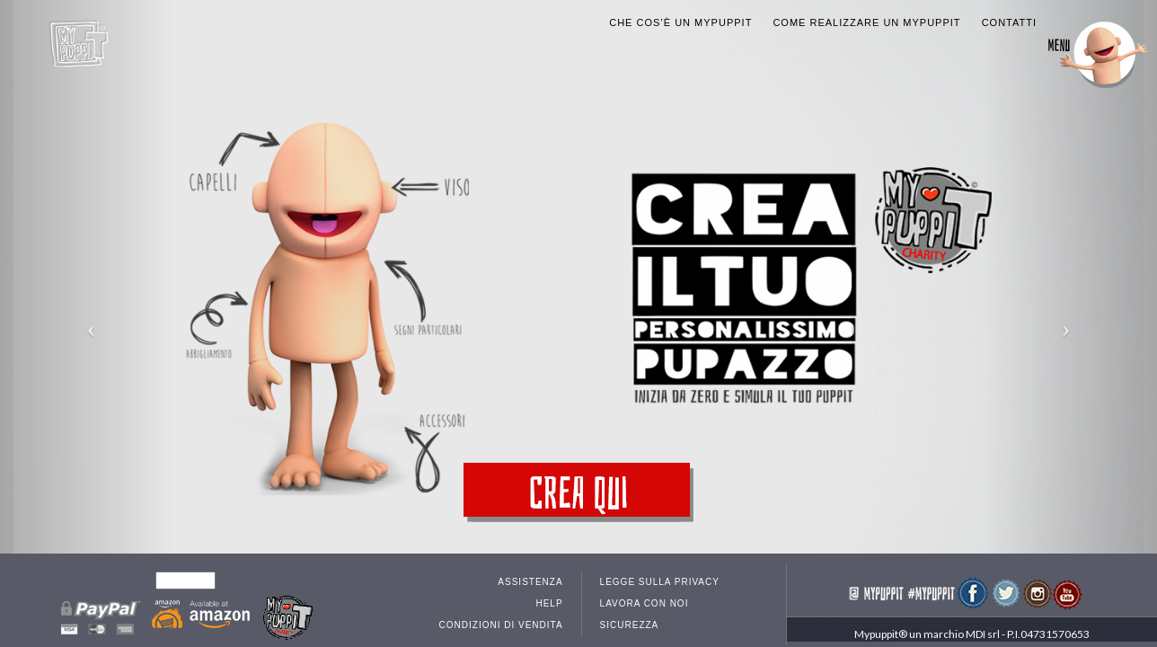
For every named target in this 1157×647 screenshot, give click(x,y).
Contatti (1009, 10)
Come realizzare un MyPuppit (866, 10)
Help (548, 592)
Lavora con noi (644, 592)
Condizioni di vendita (501, 613)
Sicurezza (629, 613)
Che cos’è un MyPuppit (680, 10)
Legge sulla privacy (660, 570)
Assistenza (530, 570)
